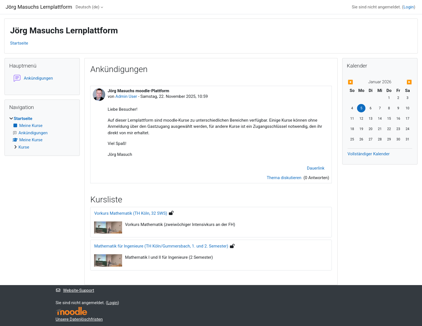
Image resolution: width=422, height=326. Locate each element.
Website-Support (75, 290)
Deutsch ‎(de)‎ (87, 7)
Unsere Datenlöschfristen (79, 319)
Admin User (126, 96)
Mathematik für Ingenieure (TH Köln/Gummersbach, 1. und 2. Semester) (161, 246)
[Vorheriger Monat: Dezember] (357, 82)
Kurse (23, 147)
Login (409, 7)
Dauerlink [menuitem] (316, 168)
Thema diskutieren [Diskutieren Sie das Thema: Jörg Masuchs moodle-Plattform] (284, 177)
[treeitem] (42, 133)
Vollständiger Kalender (369, 153)
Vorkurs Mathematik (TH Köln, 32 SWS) (130, 213)
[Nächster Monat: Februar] (402, 82)
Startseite (19, 43)
